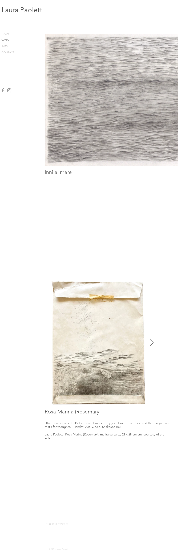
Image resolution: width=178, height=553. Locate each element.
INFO (5, 46)
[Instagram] (9, 90)
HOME (6, 34)
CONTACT (8, 52)
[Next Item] (152, 342)
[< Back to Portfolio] (57, 523)
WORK (5, 40)
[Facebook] (2, 90)
